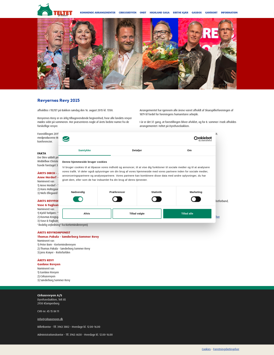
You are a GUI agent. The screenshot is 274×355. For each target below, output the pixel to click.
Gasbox (197, 12)
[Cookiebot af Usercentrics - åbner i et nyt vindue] (196, 138)
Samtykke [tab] (84, 150)
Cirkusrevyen (127, 12)
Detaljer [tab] (137, 150)
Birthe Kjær (180, 12)
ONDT (143, 12)
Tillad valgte (137, 213)
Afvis (87, 213)
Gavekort (211, 12)
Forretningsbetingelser (226, 349)
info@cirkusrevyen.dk (50, 319)
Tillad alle (187, 213)
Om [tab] (189, 150)
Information (229, 12)
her (218, 216)
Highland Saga (160, 12)
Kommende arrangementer (97, 12)
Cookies (206, 349)
